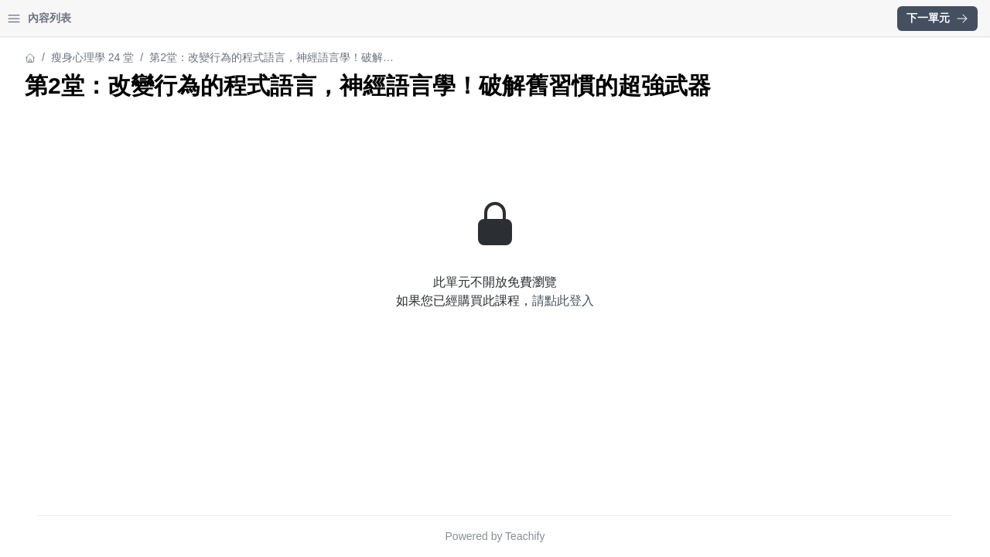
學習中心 (96, 18)
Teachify (660, 536)
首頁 (32, 18)
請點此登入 (698, 328)
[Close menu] (251, 18)
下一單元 (937, 18)
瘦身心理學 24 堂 (53, 57)
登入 (159, 18)
